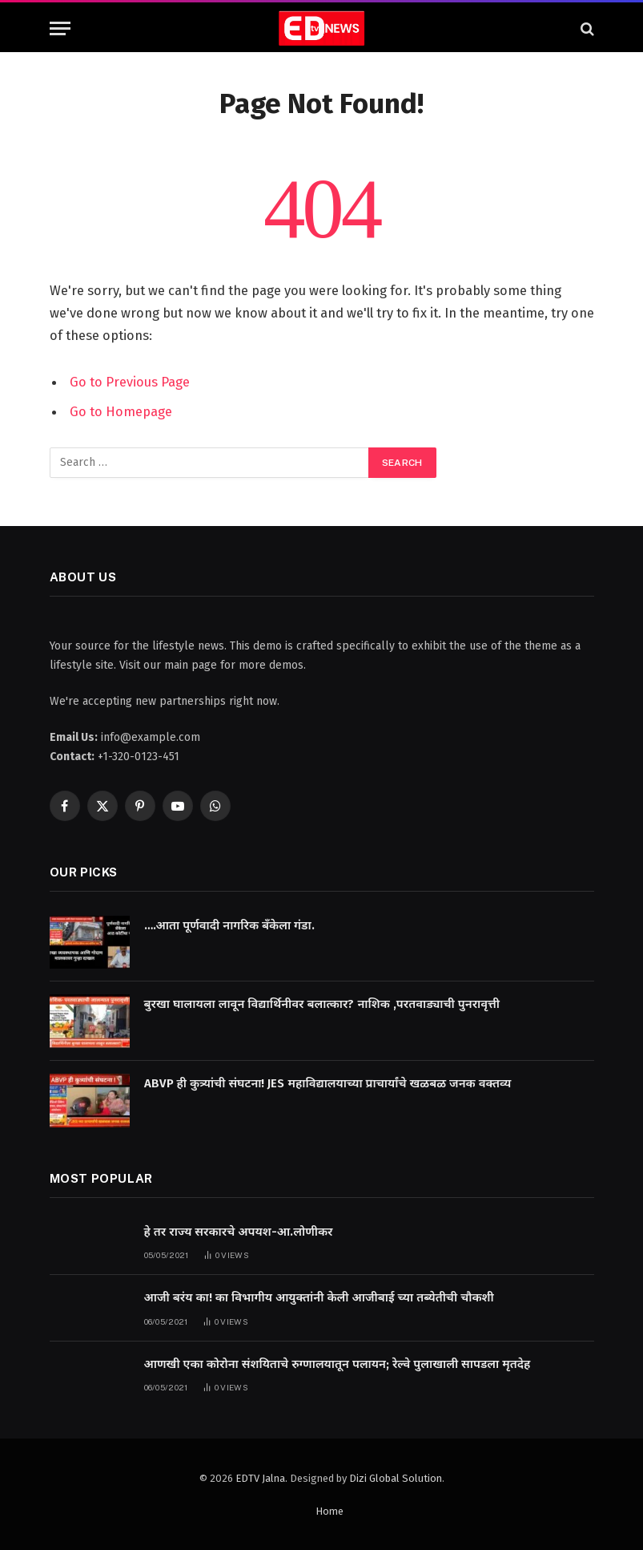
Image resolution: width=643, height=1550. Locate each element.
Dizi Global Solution (395, 1477)
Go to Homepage (121, 411)
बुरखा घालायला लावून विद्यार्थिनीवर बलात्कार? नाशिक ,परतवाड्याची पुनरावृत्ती (322, 1003)
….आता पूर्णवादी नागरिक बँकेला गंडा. (229, 924)
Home (329, 1510)
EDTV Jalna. (261, 1477)
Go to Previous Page (130, 382)
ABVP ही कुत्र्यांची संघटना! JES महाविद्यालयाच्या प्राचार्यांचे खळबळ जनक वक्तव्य (328, 1081)
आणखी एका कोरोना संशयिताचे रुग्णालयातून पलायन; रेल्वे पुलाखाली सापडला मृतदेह (337, 1362)
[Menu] (60, 28)
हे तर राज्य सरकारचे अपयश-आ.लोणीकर (238, 1230)
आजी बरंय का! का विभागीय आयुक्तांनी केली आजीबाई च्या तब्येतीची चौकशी (319, 1296)
